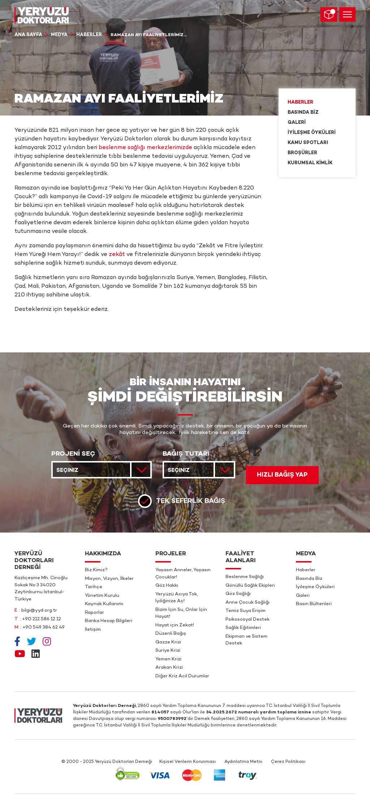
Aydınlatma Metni (243, 761)
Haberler (89, 35)
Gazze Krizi (168, 642)
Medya (59, 35)
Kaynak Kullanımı (104, 604)
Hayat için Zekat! (174, 625)
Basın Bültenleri (314, 604)
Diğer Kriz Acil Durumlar (182, 676)
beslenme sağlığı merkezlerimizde (145, 147)
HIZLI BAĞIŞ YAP (282, 475)
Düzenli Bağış (170, 634)
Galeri (297, 123)
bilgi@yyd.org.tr (39, 610)
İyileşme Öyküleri (312, 133)
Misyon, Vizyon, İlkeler (109, 579)
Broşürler (302, 153)
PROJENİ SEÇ (73, 454)
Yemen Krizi (168, 659)
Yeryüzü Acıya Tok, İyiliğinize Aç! (176, 597)
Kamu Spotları (308, 143)
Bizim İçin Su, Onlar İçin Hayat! (181, 613)
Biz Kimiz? (96, 570)
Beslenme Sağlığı (244, 577)
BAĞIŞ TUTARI (186, 454)
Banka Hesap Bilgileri (108, 621)
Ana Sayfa (28, 35)
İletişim (93, 630)
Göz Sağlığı (238, 594)
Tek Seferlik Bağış (190, 501)
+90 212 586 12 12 (41, 619)
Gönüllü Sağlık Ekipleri (250, 586)
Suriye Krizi (167, 650)
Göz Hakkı (166, 586)
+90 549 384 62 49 (43, 627)
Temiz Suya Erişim (245, 611)
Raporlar (94, 613)
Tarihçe (93, 587)
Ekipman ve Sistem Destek (246, 640)
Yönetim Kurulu (102, 596)
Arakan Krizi (169, 667)
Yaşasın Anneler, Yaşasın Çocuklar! (183, 573)
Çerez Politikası (288, 761)
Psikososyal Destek (247, 619)
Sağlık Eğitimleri (243, 628)
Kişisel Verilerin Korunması (187, 761)
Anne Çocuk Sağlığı (247, 602)
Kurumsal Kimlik (310, 163)
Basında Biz (303, 113)
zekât (117, 254)
